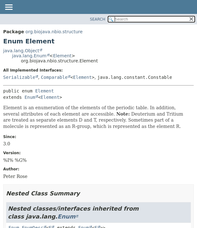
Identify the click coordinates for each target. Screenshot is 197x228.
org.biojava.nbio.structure (54, 31)
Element (62, 55)
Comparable (54, 77)
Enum (29, 97)
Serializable (19, 77)
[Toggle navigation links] (8, 7)
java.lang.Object (21, 50)
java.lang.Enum (29, 55)
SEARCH (97, 19)
